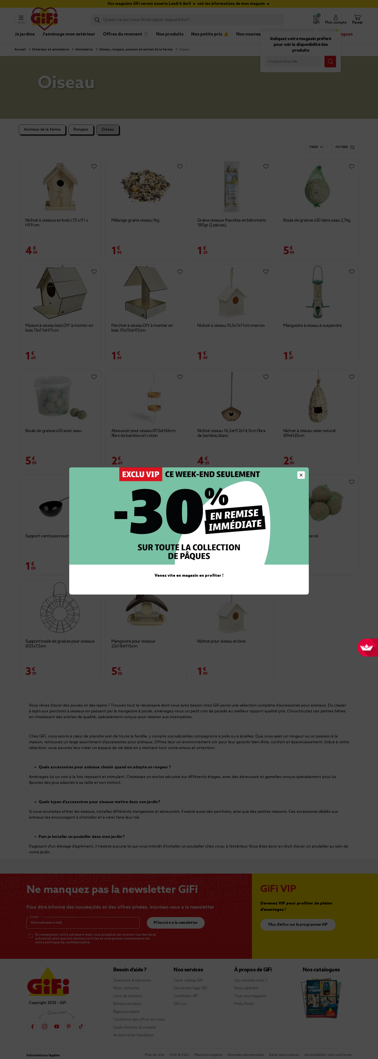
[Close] (301, 475)
